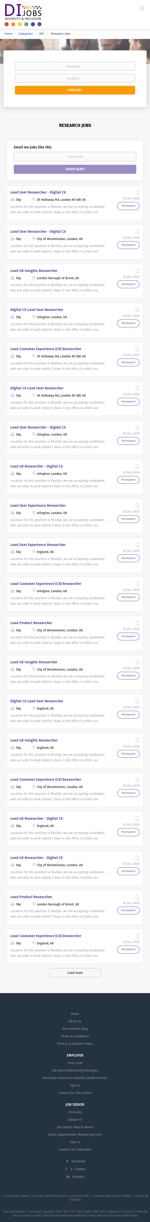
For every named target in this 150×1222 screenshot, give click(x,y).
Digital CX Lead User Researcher (36, 310)
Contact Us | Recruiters (75, 1093)
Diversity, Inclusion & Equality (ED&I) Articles (75, 1078)
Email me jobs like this (33, 147)
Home (8, 33)
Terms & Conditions (75, 1036)
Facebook (78, 1161)
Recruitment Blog (75, 1029)
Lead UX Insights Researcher (34, 271)
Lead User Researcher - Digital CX (38, 192)
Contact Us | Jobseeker (75, 1150)
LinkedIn (78, 1177)
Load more (75, 973)
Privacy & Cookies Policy (75, 1044)
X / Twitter (78, 1169)
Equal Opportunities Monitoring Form (75, 1135)
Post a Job (75, 1063)
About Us (75, 1021)
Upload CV (75, 1120)
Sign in (75, 1085)
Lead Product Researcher (31, 623)
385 (41, 33)
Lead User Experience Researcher (38, 505)
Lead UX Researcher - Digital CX (36, 466)
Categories (25, 33)
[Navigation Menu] (142, 8)
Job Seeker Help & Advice (75, 1127)
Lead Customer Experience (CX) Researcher (45, 349)
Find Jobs (75, 90)
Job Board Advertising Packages (75, 1070)
